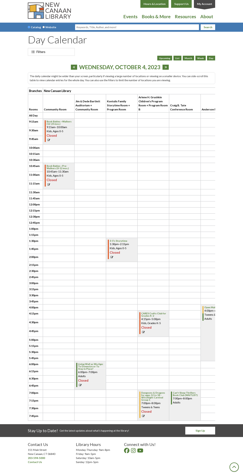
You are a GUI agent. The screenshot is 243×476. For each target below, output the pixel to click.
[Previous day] (74, 67)
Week (200, 58)
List (177, 58)
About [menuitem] (206, 16)
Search (208, 27)
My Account (204, 3)
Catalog (36, 27)
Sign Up (200, 430)
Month (188, 58)
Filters (41, 52)
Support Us (181, 3)
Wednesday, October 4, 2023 (119, 67)
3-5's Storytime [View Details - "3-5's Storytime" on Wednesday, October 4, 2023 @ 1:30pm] (118, 241)
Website (50, 27)
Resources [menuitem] (185, 16)
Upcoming (164, 58)
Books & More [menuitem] (156, 16)
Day (211, 58)
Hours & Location (155, 3)
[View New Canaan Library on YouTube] (140, 451)
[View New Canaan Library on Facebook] (127, 451)
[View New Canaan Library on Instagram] (133, 451)
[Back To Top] (234, 467)
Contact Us (35, 462)
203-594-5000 (36, 457)
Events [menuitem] (130, 16)
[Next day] (166, 67)
